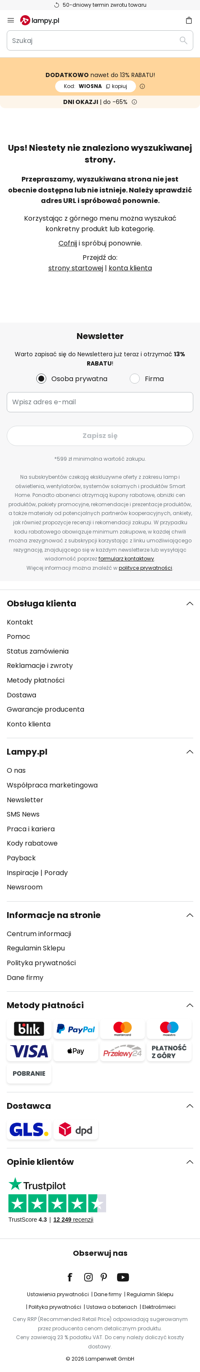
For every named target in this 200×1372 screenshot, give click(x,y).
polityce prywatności (145, 567)
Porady (56, 873)
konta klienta (130, 268)
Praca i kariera (31, 829)
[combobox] (100, 40)
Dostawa (21, 695)
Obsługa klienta (41, 603)
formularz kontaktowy (126, 558)
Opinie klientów (40, 1162)
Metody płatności (35, 680)
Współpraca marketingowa (52, 785)
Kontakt (20, 622)
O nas (16, 770)
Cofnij (68, 243)
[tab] (100, 664)
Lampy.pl (27, 752)
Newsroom (25, 887)
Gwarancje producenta (45, 709)
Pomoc (18, 636)
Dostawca (29, 1106)
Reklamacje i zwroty (40, 665)
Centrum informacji (39, 934)
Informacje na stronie (54, 915)
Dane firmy (25, 977)
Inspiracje (23, 873)
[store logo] (44, 20)
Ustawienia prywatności (58, 1294)
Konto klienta (29, 724)
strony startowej (75, 268)
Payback (21, 858)
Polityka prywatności (41, 963)
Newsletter (25, 800)
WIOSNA (95, 86)
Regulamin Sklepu (36, 948)
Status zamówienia (38, 651)
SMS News (23, 814)
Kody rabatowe (32, 843)
